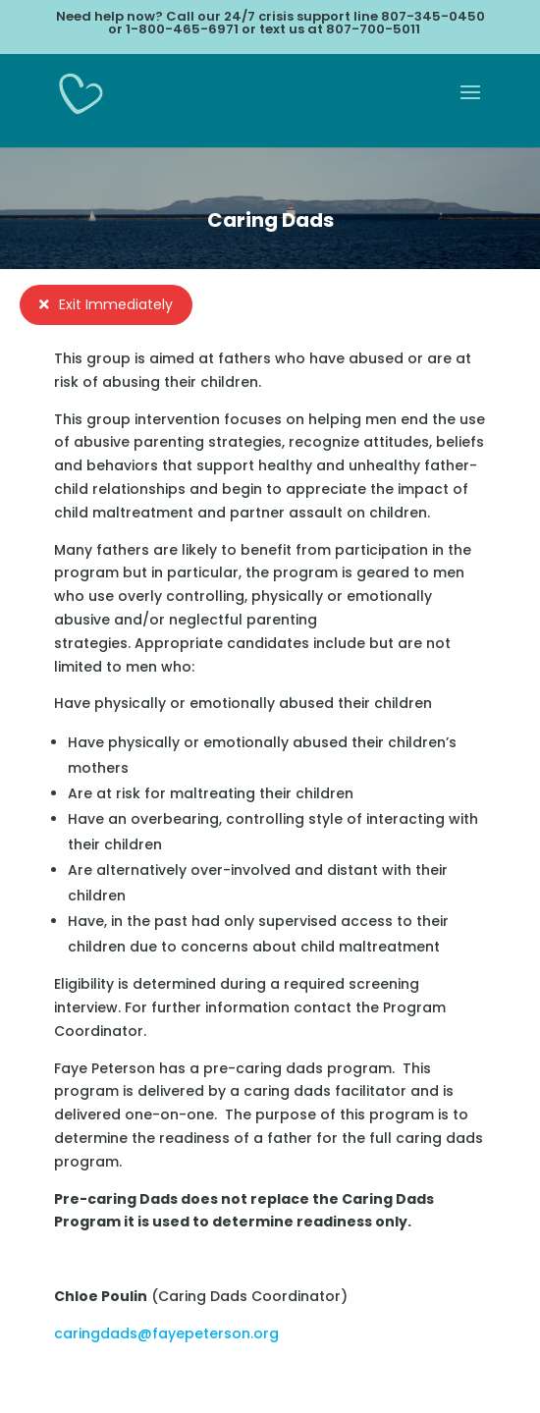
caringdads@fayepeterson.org (166, 1333)
